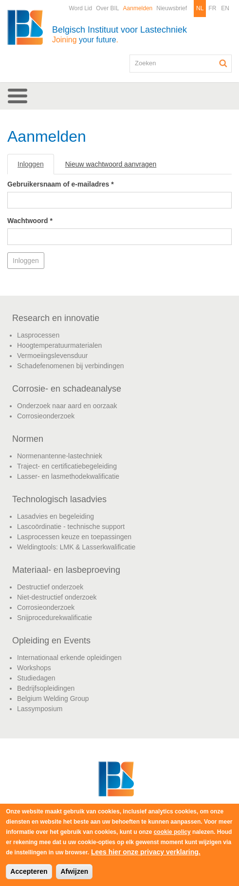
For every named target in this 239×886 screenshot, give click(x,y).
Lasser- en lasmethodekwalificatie (68, 476)
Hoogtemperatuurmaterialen (59, 345)
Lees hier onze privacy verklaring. (146, 852)
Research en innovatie (55, 318)
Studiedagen (36, 678)
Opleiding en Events (51, 640)
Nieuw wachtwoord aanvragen (111, 164)
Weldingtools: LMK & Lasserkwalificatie (76, 547)
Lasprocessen (38, 335)
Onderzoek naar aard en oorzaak (67, 406)
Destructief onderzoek (50, 587)
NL (199, 8)
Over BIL (107, 8)
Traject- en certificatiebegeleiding (67, 466)
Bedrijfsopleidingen (45, 688)
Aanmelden (138, 8)
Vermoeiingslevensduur (52, 355)
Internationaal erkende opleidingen (69, 657)
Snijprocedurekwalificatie (54, 618)
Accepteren (28, 871)
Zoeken (223, 63)
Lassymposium (39, 709)
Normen (27, 439)
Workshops (34, 668)
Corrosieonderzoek (45, 416)
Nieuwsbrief (171, 8)
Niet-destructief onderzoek (56, 597)
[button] (119, 96)
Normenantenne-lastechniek (59, 456)
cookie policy (172, 832)
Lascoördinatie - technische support (71, 526)
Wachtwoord (30, 221)
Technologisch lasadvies (59, 499)
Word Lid (80, 8)
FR (212, 8)
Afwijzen (74, 871)
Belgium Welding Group (53, 698)
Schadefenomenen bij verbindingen (70, 366)
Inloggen (36, 166)
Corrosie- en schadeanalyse (66, 389)
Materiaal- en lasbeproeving (66, 570)
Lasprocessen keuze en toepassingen (74, 537)
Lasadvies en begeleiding (55, 516)
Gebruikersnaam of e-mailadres (60, 184)
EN (225, 8)
